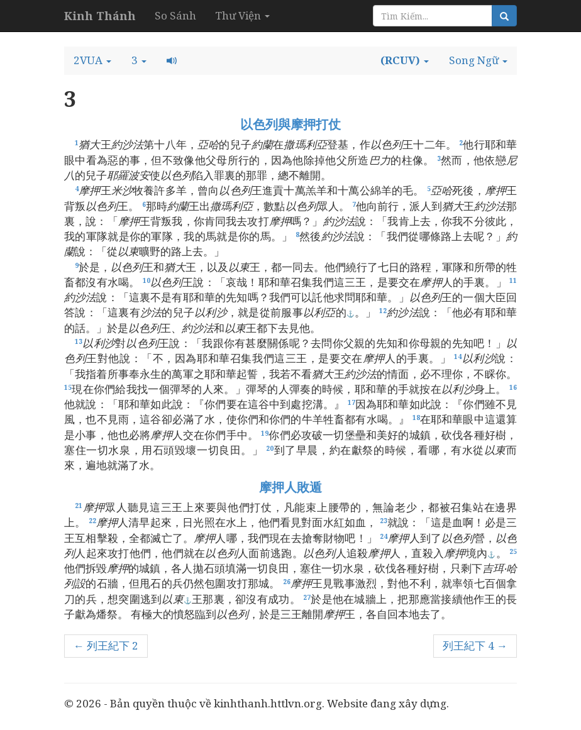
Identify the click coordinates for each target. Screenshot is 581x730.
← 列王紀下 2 (106, 645)
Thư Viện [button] (242, 15)
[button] (92, 60)
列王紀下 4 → (475, 645)
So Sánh (175, 15)
